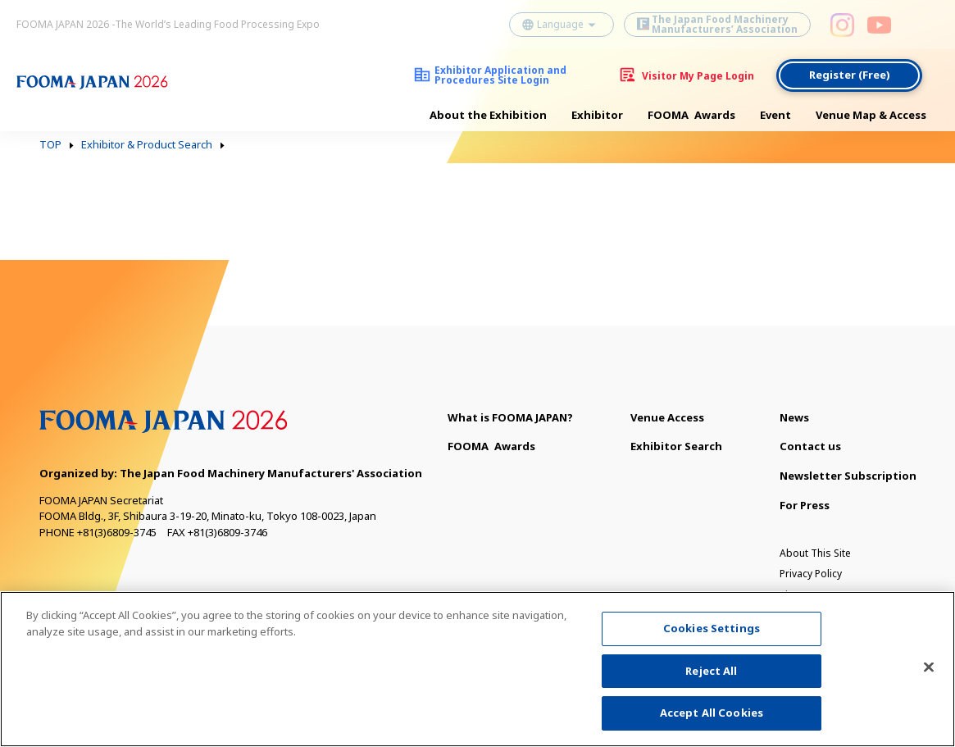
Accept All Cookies (711, 721)
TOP (50, 145)
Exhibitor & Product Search (146, 145)
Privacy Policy (811, 574)
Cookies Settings (711, 637)
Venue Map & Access (871, 114)
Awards (691, 115)
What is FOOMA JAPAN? (510, 417)
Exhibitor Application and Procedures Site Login (500, 75)
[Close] (929, 676)
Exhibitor (597, 114)
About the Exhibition (488, 114)
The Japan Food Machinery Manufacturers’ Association (725, 24)
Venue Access (667, 417)
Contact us (810, 446)
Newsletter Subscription (848, 475)
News (794, 417)
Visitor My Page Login (698, 76)
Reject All (711, 679)
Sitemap (799, 595)
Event (775, 114)
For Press (805, 505)
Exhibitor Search (676, 446)
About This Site (815, 553)
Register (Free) (849, 74)
